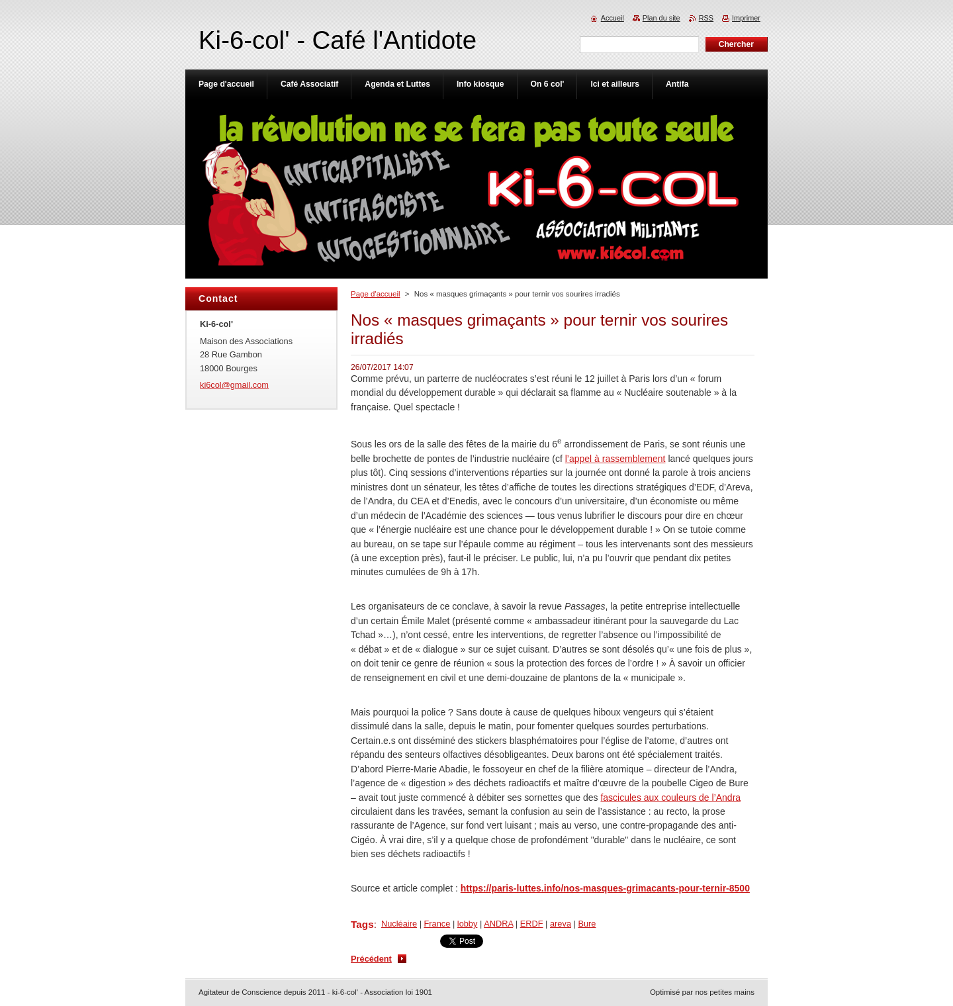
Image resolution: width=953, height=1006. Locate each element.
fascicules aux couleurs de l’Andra (670, 797)
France (437, 924)
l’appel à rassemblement (615, 458)
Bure (587, 924)
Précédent (371, 959)
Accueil (612, 18)
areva (560, 924)
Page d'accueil (375, 294)
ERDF (531, 924)
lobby (467, 924)
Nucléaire (399, 924)
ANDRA (498, 924)
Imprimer (746, 18)
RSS (706, 18)
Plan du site (661, 18)
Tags (362, 924)
